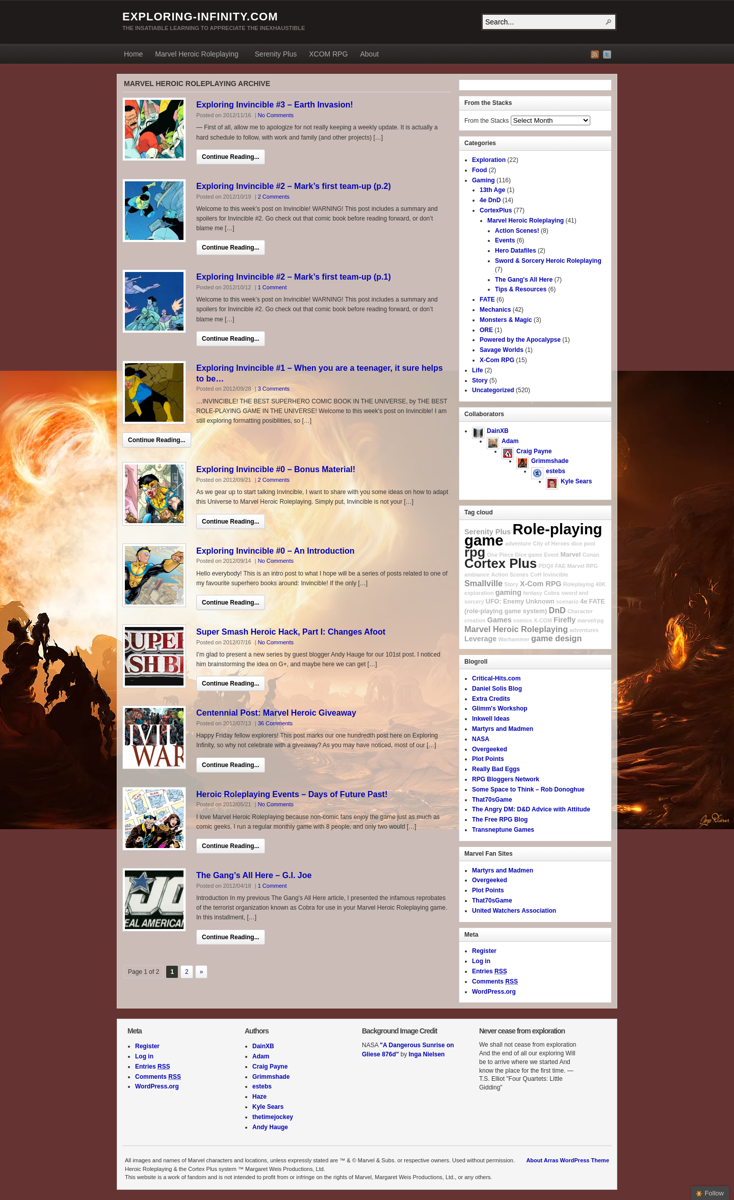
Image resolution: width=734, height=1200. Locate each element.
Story (480, 380)
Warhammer (514, 639)
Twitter (607, 54)
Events (505, 240)
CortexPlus (496, 210)
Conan (591, 555)
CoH (535, 574)
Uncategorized (493, 390)
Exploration (489, 159)
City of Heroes (551, 543)
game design (556, 638)
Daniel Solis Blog (497, 688)
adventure (518, 543)
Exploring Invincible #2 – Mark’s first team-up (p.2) (293, 186)
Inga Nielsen (427, 1054)
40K (601, 584)
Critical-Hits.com (496, 678)
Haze (259, 1096)
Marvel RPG (582, 566)
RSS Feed (595, 54)
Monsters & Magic (506, 319)
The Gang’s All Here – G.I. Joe (253, 875)
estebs (555, 471)
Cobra (552, 593)
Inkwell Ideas (491, 718)
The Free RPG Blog (500, 819)
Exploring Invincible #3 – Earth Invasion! (274, 104)
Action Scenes (510, 574)
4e (583, 601)
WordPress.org (494, 991)
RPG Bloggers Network (505, 779)
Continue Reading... (230, 156)
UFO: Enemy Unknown (520, 601)
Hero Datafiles (515, 250)
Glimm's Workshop (500, 708)
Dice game (528, 555)
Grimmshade (549, 461)
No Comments (276, 115)
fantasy (532, 593)
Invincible (555, 574)
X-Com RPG (497, 360)
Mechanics (495, 309)
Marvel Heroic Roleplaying (196, 55)
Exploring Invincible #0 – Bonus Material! (275, 469)
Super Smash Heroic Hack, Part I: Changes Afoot (290, 632)
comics (522, 620)
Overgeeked (489, 749)
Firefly (564, 620)
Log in (481, 961)
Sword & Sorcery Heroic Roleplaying (548, 260)
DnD (556, 610)
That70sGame (492, 799)
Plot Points (488, 758)
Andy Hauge (270, 1127)
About (369, 54)
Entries (489, 971)
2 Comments (274, 197)
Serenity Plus (276, 54)
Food (479, 170)
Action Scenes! (517, 230)
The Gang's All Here (524, 279)
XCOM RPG (328, 54)
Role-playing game (533, 535)
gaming (508, 592)
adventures (584, 630)
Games (499, 620)
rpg (474, 552)
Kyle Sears (576, 481)
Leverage (480, 639)
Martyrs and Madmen (502, 728)
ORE (486, 330)
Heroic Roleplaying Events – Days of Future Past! (291, 794)
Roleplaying (578, 584)
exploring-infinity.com (200, 16)
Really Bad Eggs (496, 769)
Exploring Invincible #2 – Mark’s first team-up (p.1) (293, 276)
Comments (495, 981)
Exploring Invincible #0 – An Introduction (275, 551)
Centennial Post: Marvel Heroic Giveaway (276, 712)
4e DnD (490, 200)
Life (477, 370)
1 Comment (272, 287)
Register (484, 950)
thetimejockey (272, 1117)
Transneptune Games (503, 829)
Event (551, 555)
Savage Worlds (501, 349)
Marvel (571, 554)
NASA (480, 739)
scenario (567, 601)
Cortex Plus (500, 563)
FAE (560, 566)
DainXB (498, 430)
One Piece (500, 555)
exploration (478, 593)
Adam (510, 441)
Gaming (483, 180)
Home (133, 54)
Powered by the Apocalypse (520, 339)
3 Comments (274, 389)
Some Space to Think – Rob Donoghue (528, 789)
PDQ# (546, 566)
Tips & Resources (520, 289)
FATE (487, 299)
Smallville (483, 583)
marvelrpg (591, 620)
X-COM (543, 620)
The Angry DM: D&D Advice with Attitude (531, 809)
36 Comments (275, 723)
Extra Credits (491, 698)
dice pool (583, 543)
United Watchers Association (514, 910)
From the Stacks (486, 120)
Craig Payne (534, 451)
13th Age (492, 190)
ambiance (476, 574)
